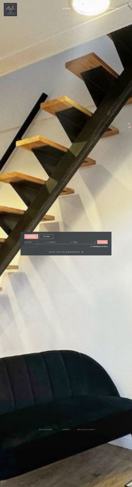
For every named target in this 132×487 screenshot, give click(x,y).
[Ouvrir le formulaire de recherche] (102, 242)
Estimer (46, 236)
